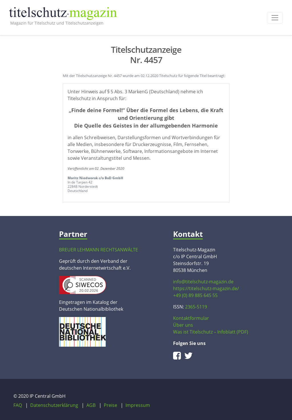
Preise (110, 405)
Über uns (183, 325)
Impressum (137, 405)
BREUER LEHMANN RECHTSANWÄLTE (98, 250)
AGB (91, 405)
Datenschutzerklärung (54, 405)
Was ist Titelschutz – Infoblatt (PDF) (210, 332)
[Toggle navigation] (275, 17)
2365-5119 (196, 307)
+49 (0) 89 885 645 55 (195, 295)
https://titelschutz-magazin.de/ (206, 288)
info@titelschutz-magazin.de (203, 281)
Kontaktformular (191, 318)
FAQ (17, 405)
